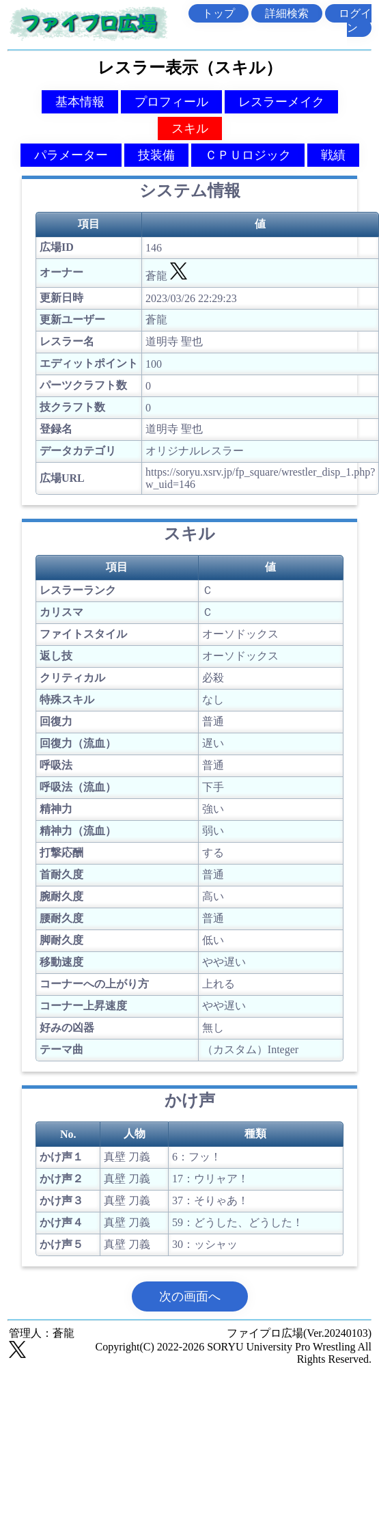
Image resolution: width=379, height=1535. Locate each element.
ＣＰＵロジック (248, 155)
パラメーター (71, 155)
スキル (189, 128)
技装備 (156, 155)
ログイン (355, 20)
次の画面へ (190, 1296)
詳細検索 (287, 13)
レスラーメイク (281, 102)
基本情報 (79, 102)
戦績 (333, 155)
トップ (218, 13)
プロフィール (171, 102)
